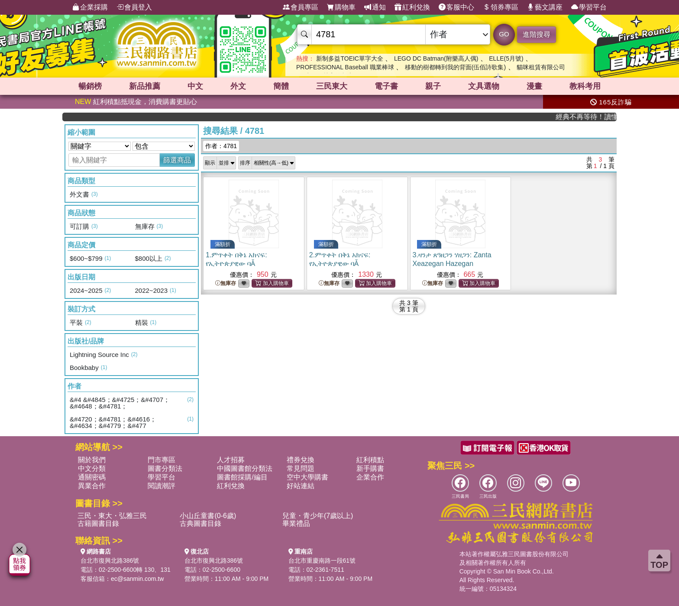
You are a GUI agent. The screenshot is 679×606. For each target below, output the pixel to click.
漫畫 (534, 86)
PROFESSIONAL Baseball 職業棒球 (345, 67)
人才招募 (231, 459)
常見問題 (300, 468)
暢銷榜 (90, 86)
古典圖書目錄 (200, 523)
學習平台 (589, 7)
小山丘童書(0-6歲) (208, 515)
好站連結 (300, 485)
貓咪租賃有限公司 (541, 67)
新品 (144, 86)
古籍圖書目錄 (98, 523)
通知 (375, 7)
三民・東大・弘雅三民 (112, 515)
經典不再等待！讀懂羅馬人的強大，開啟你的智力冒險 (592, 116)
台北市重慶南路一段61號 (322, 560)
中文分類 (92, 468)
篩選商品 (177, 160)
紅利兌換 (412, 7)
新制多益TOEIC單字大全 (349, 58)
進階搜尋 (536, 34)
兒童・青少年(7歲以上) (317, 515)
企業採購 (90, 7)
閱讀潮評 (161, 485)
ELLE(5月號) (506, 58)
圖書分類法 (165, 468)
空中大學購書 (307, 477)
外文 (238, 86)
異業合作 (92, 485)
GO (504, 34)
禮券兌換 (300, 459)
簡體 (281, 86)
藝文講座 (545, 7)
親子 (433, 86)
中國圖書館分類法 (244, 468)
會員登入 (134, 7)
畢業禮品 (296, 523)
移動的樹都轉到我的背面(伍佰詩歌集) (455, 67)
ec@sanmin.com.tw (137, 578)
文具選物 (483, 86)
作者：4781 (221, 146)
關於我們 (92, 459)
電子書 (386, 86)
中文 (195, 86)
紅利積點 (370, 459)
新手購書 (370, 468)
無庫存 (225, 283)
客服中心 (456, 7)
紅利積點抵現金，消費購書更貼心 (136, 101)
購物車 (341, 7)
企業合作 (370, 477)
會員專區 (300, 7)
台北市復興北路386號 (110, 560)
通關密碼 (92, 477)
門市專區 (161, 459)
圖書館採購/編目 (242, 477)
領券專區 (500, 7)
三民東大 (331, 86)
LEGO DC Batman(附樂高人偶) (436, 58)
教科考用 (585, 86)
